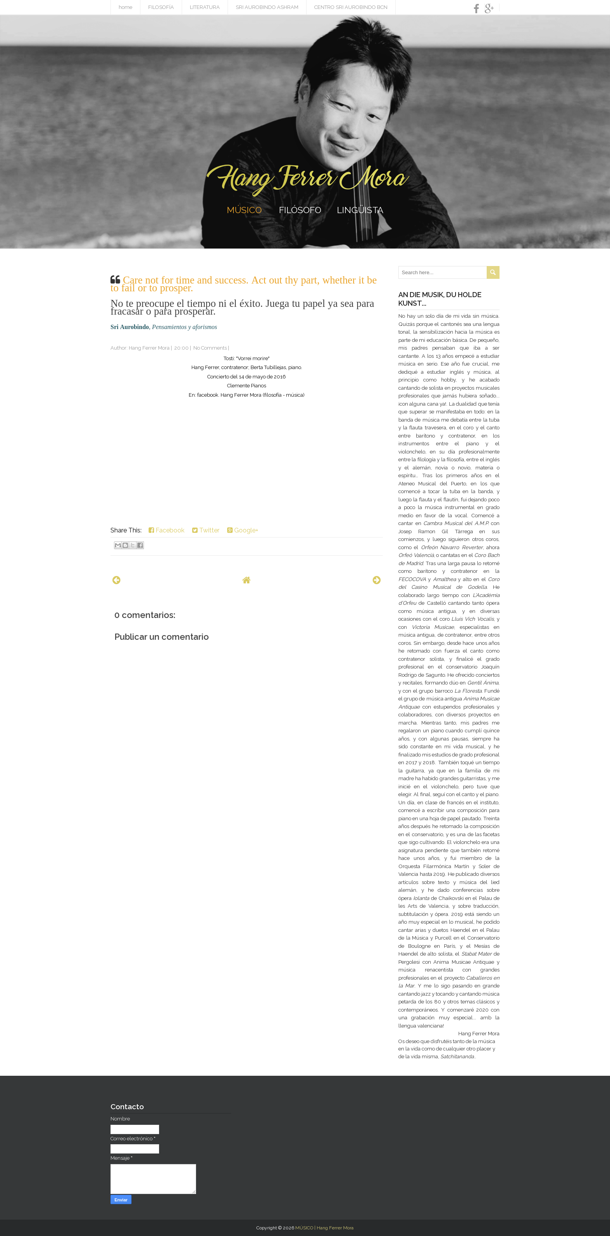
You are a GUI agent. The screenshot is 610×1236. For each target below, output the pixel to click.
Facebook (166, 530)
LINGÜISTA (360, 209)
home (125, 7)
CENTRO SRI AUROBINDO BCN (350, 7)
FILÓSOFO (300, 209)
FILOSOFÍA (161, 7)
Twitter (205, 530)
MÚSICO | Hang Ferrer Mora (324, 1228)
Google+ (242, 530)
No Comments (210, 348)
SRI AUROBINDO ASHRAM (267, 7)
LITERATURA (205, 7)
